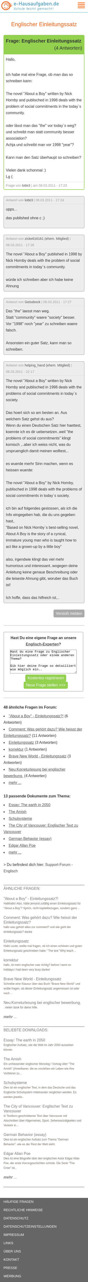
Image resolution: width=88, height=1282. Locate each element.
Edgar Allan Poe (22, 845)
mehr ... (15, 783)
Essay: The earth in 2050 (29, 805)
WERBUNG (12, 1276)
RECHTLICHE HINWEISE (23, 1210)
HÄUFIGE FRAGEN (19, 1202)
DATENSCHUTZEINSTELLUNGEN (30, 1226)
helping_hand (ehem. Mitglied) (47, 365)
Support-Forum (57, 865)
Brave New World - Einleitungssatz (37, 756)
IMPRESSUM (14, 1235)
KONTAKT (11, 1259)
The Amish (18, 812)
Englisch (11, 871)
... (10, 1017)
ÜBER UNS (12, 1251)
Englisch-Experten (42, 644)
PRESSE (10, 1268)
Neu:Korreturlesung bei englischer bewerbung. (42, 1003)
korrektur (16, 749)
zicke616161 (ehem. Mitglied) (47, 239)
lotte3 (26, 185)
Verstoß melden (69, 613)
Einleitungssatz (21, 742)
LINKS (8, 1243)
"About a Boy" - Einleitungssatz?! (36, 716)
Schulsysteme (20, 819)
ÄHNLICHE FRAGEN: (22, 888)
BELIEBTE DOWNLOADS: (26, 1030)
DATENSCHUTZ (16, 1218)
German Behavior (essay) (30, 839)
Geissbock (32, 302)
